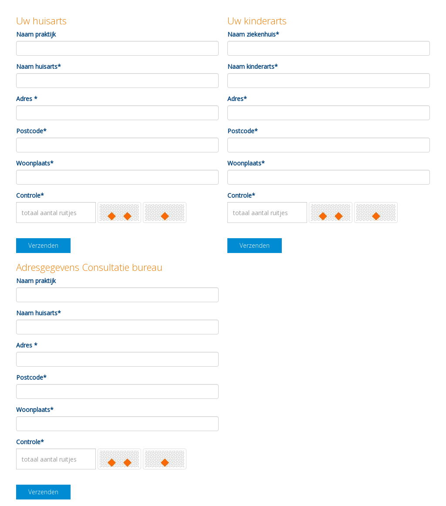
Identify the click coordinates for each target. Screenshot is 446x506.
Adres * (26, 98)
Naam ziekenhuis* (253, 34)
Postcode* (31, 131)
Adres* (237, 98)
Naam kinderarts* (252, 66)
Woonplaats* (35, 163)
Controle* (30, 195)
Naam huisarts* (38, 66)
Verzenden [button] (43, 245)
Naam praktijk (36, 34)
